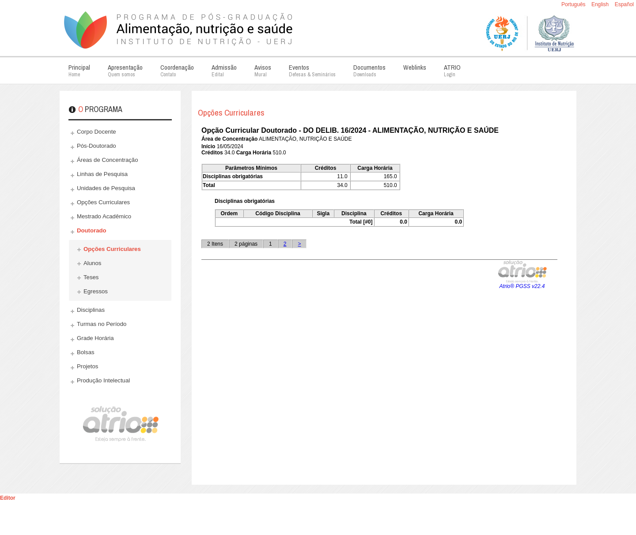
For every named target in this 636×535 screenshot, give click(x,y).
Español (624, 4)
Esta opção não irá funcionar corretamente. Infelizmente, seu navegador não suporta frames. (379, 299)
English (600, 4)
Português (574, 4)
